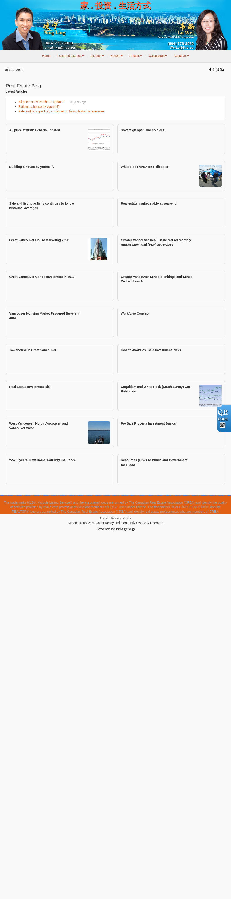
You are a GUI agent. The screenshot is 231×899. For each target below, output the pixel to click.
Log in (104, 518)
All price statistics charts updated (41, 102)
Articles (135, 55)
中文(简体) (216, 70)
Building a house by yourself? (39, 106)
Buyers (117, 55)
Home (46, 55)
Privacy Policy (121, 518)
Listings (97, 55)
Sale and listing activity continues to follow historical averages (61, 111)
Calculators (158, 55)
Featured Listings (70, 55)
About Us (181, 55)
